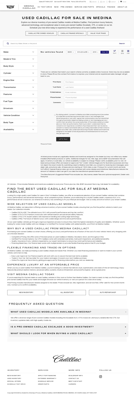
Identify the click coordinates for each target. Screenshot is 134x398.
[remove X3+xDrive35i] (83, 52)
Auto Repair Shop (108, 292)
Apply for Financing (47, 375)
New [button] (56, 7)
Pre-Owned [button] (66, 7)
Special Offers (14, 381)
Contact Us (74, 378)
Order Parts (43, 384)
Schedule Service (46, 381)
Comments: (57, 102)
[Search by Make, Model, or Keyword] (64, 43)
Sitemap (32, 393)
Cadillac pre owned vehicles (41, 33)
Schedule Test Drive (16, 384)
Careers (72, 384)
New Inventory (26, 292)
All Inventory (67, 292)
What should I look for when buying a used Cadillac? (52, 333)
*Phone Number (55, 97)
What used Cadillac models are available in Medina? (51, 312)
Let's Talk (63, 139)
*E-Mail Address (55, 92)
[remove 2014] (95, 52)
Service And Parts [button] (84, 7)
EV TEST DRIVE (45, 7)
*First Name (57, 82)
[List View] (128, 52)
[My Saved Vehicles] (123, 2)
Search (122, 43)
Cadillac (61, 195)
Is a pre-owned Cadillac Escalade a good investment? (52, 327)
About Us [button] (122, 7)
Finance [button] (111, 7)
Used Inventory (14, 378)
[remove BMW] (70, 52)
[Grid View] (122, 52)
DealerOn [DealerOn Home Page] (25, 393)
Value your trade (98, 33)
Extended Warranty (47, 378)
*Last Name (57, 87)
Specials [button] (100, 7)
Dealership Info (76, 375)
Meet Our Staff (75, 381)
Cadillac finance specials (72, 33)
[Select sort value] (115, 52)
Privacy (38, 393)
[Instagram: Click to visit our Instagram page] (101, 377)
